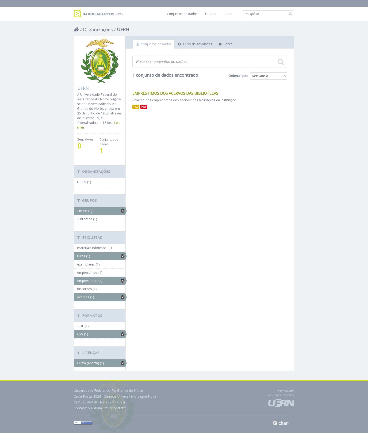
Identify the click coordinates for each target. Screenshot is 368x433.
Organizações (98, 29)
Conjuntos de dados (182, 13)
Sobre (228, 13)
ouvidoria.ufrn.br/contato (107, 408)
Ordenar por (237, 75)
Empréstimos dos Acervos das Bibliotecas (175, 93)
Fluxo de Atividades (195, 44)
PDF (143, 107)
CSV (135, 107)
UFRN (123, 29)
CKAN (280, 423)
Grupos (210, 13)
